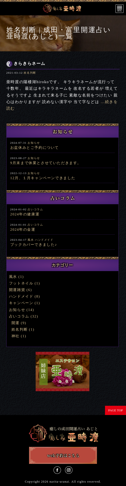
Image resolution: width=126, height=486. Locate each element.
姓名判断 (30, 72)
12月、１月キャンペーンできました (42, 178)
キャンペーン (21, 303)
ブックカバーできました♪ (33, 245)
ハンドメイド (44, 239)
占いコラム (35, 209)
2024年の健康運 (24, 214)
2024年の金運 (22, 229)
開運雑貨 (17, 290)
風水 (31, 239)
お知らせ (34, 142)
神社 (15, 336)
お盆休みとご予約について (34, 148)
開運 (15, 323)
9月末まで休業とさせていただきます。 (45, 163)
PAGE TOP (115, 410)
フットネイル (21, 283)
